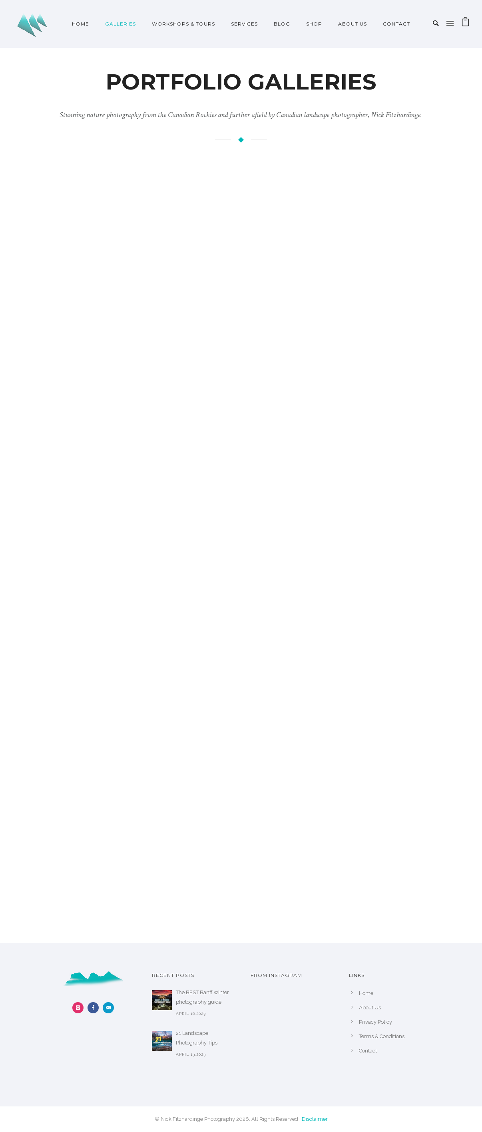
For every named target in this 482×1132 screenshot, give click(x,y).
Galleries (120, 24)
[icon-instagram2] (80, 1007)
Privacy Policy (375, 1022)
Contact (396, 24)
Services (244, 24)
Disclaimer (315, 1119)
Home (80, 24)
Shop (314, 24)
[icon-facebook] (95, 1007)
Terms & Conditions (381, 1036)
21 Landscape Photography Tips (196, 1038)
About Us (352, 24)
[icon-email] (108, 1007)
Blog (282, 24)
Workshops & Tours (183, 24)
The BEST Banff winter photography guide (202, 997)
